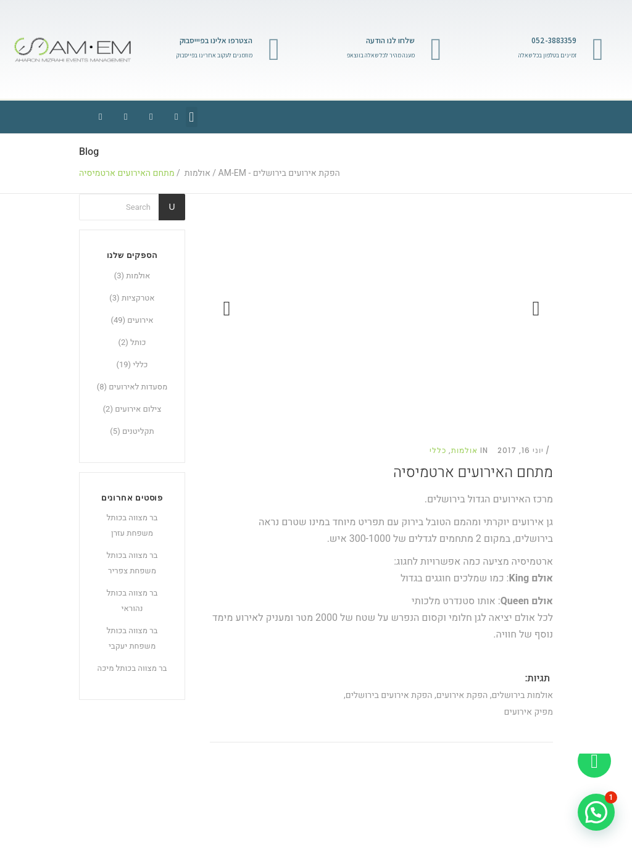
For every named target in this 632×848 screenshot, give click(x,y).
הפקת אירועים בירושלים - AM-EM (279, 173)
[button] (192, 117)
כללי (140, 364)
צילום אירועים (138, 409)
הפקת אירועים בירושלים (389, 695)
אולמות (197, 173)
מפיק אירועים (528, 711)
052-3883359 (553, 40)
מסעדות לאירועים (138, 387)
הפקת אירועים (462, 695)
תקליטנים (138, 431)
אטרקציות (138, 298)
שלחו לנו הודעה (390, 40)
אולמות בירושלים (522, 695)
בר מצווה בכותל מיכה (132, 668)
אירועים (140, 320)
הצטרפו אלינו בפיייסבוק (216, 40)
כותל (138, 342)
